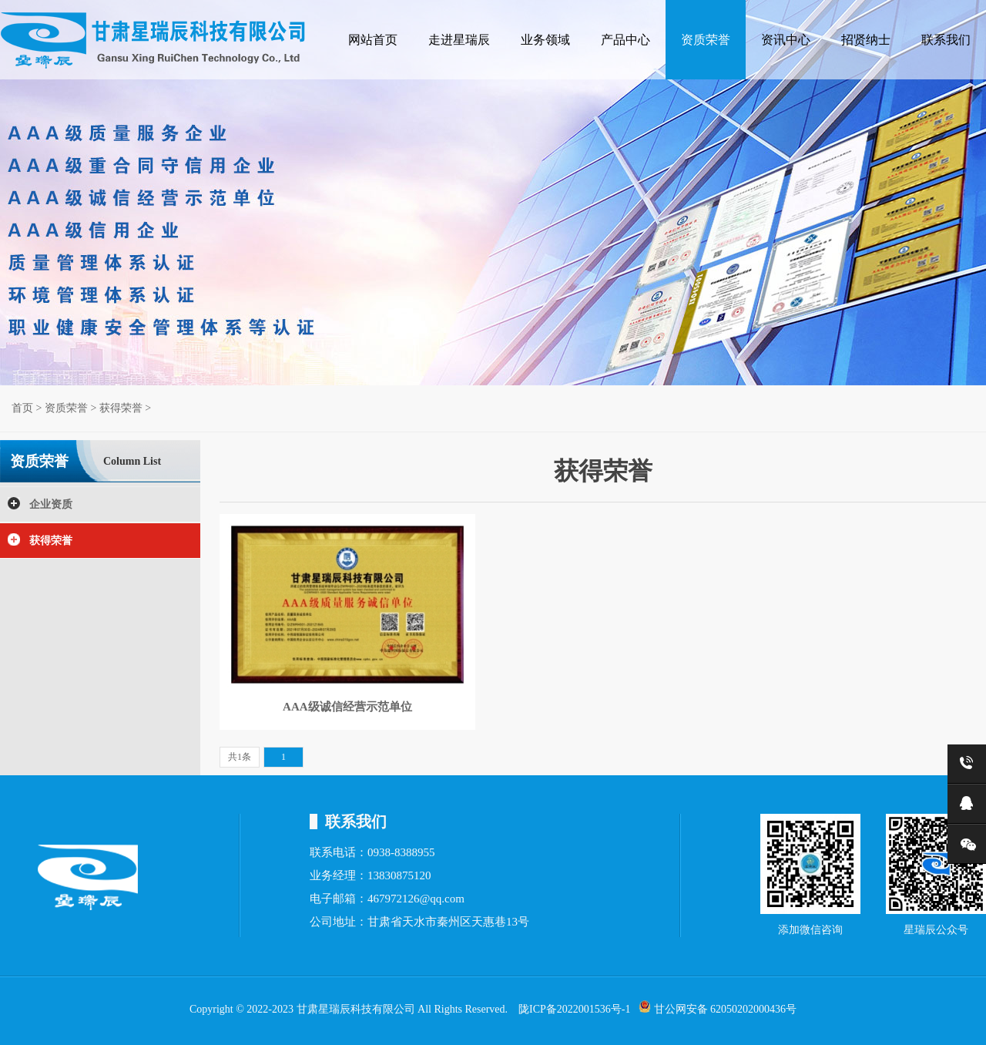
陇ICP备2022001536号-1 (574, 1009)
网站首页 (372, 39)
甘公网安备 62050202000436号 (718, 1007)
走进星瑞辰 (459, 39)
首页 (22, 408)
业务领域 (545, 39)
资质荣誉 (705, 39)
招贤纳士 (865, 39)
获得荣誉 (121, 408)
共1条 (239, 756)
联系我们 (946, 39)
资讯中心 (785, 39)
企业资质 (50, 504)
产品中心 (625, 39)
